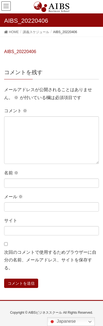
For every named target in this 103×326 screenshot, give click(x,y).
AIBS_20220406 (20, 51)
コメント (15, 110)
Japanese (62, 321)
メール (13, 196)
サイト (10, 220)
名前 (11, 173)
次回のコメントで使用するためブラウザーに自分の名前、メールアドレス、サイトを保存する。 (50, 260)
